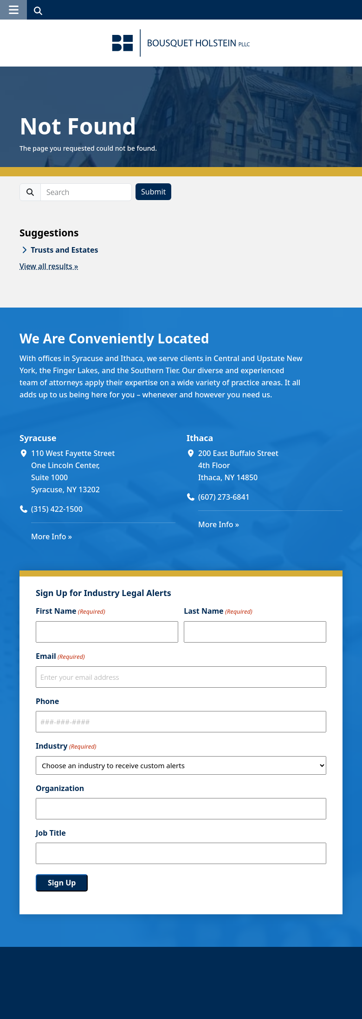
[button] (13, 10)
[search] (86, 192)
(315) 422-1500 (57, 509)
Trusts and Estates (64, 250)
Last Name (218, 611)
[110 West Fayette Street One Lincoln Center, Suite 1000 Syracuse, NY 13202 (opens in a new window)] (103, 471)
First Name (70, 611)
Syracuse (37, 437)
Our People (158, 992)
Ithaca (200, 437)
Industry (66, 746)
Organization (60, 788)
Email (60, 656)
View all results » (48, 266)
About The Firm (166, 1004)
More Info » (51, 536)
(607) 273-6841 (224, 497)
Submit (153, 192)
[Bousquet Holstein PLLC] (181, 43)
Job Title (51, 833)
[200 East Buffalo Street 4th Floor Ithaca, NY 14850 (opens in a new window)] (270, 465)
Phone (47, 701)
